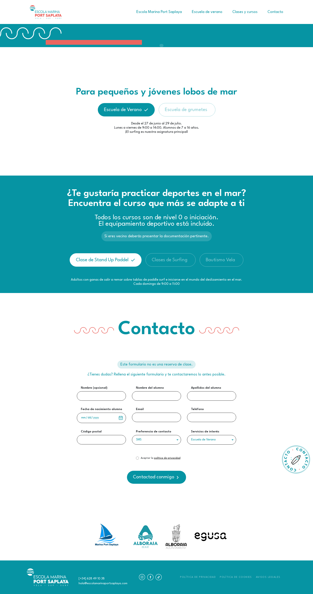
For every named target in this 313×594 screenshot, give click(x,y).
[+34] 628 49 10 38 (92, 578)
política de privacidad (167, 458)
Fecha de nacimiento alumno (101, 409)
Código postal (91, 431)
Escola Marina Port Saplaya (159, 12)
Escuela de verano (207, 12)
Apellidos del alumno (206, 387)
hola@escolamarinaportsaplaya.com (103, 583)
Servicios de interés (205, 431)
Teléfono (197, 409)
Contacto (275, 12)
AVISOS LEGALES (268, 577)
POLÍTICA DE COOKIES (236, 577)
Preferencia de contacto (153, 431)
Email (140, 409)
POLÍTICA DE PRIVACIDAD (198, 577)
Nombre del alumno (150, 387)
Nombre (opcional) (94, 387)
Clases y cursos (245, 12)
